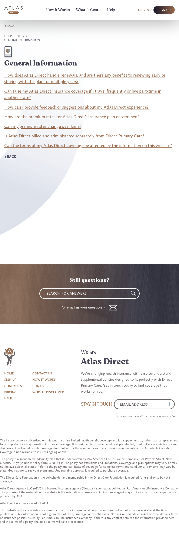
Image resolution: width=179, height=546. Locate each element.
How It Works (58, 9)
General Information (22, 40)
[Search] (133, 293)
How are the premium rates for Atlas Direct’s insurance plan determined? (71, 116)
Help (111, 9)
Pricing (10, 392)
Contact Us (42, 373)
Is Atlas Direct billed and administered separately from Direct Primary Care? (74, 135)
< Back (9, 26)
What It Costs (88, 9)
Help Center (14, 36)
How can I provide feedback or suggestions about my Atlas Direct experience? (76, 107)
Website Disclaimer (48, 392)
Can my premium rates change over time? (42, 126)
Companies (13, 386)
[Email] (144, 404)
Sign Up (10, 379)
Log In (143, 10)
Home (9, 373)
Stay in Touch (96, 404)
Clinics (38, 386)
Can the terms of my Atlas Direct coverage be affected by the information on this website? (88, 145)
